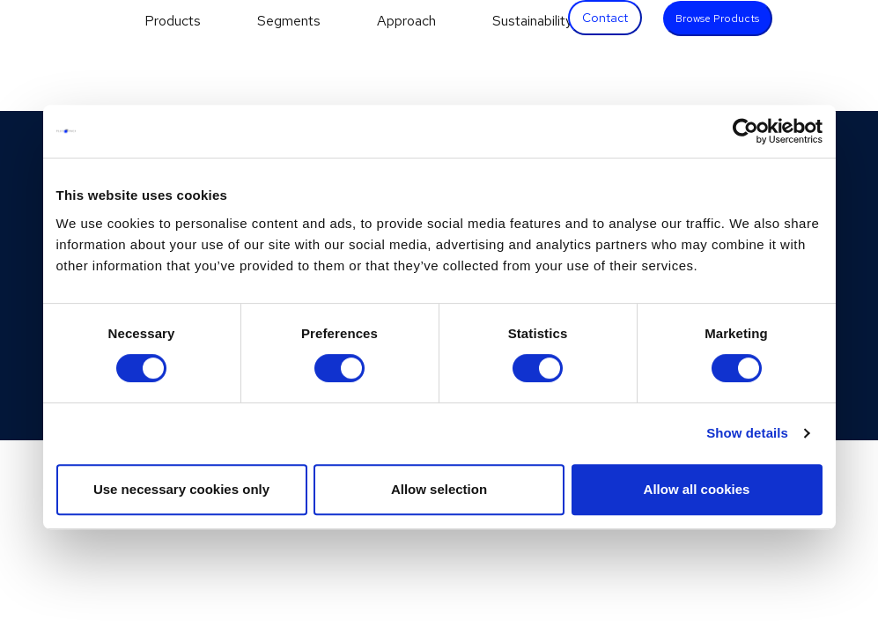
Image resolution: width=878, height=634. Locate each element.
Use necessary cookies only (181, 489)
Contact (605, 18)
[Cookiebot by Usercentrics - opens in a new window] (745, 131)
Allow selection (439, 489)
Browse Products (717, 18)
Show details (747, 432)
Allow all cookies (697, 489)
